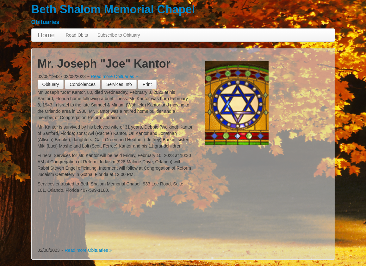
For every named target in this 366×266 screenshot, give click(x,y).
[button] (147, 84)
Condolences (83, 84)
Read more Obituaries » (114, 76)
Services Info (119, 84)
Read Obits (77, 35)
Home (46, 35)
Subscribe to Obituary (118, 35)
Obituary (50, 84)
